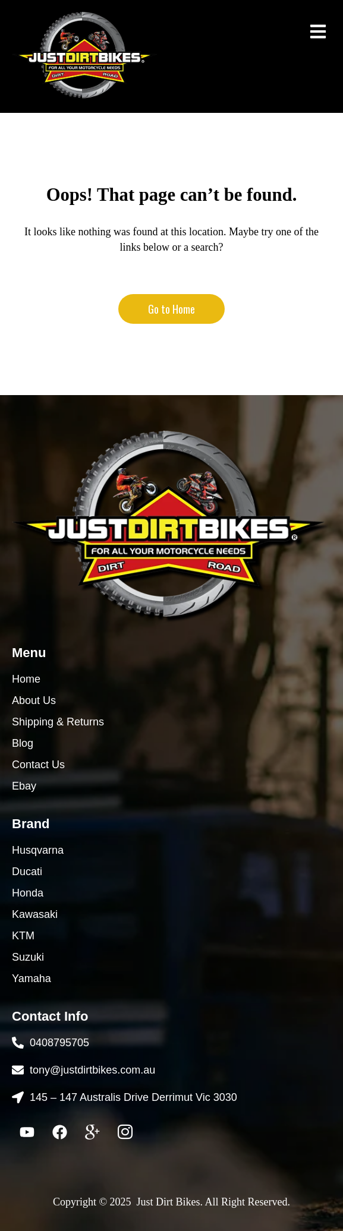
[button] (317, 31)
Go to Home (171, 309)
